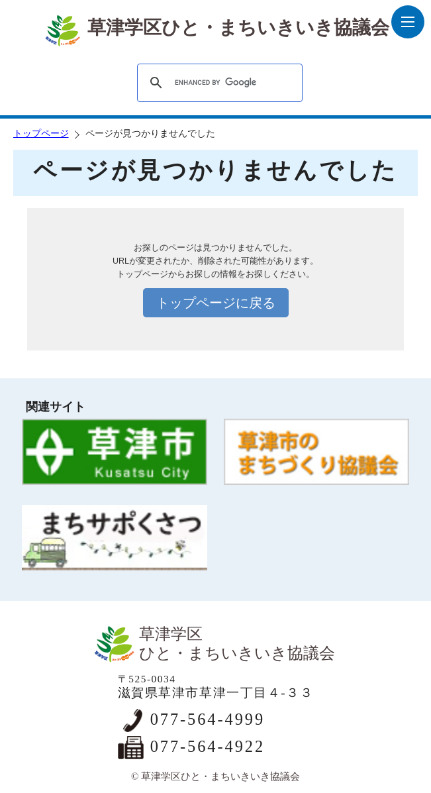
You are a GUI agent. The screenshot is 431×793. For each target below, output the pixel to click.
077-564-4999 (207, 719)
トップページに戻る (215, 302)
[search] (218, 83)
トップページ (41, 133)
